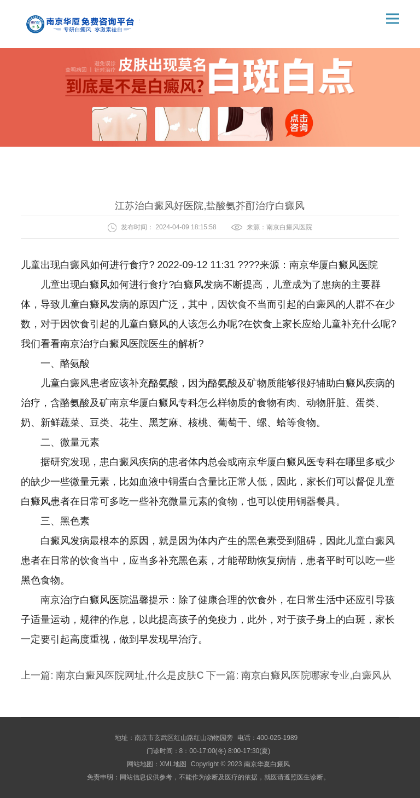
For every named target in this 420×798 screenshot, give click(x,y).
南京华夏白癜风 (267, 764)
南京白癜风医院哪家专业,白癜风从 (315, 675)
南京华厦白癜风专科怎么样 (168, 402)
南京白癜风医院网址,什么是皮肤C (129, 675)
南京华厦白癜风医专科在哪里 (301, 461)
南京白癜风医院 (289, 227)
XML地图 (173, 764)
